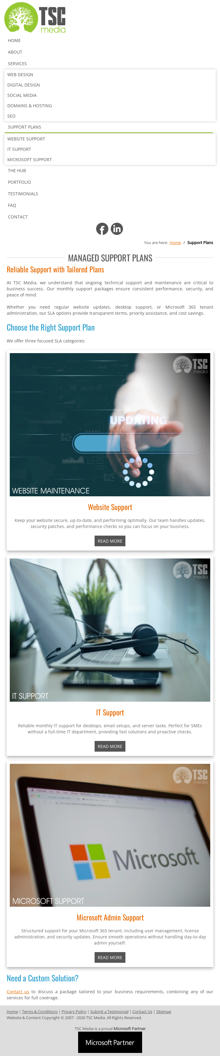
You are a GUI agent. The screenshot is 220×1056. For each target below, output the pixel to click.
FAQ (12, 205)
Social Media (22, 95)
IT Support (19, 149)
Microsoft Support (29, 159)
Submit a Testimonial (109, 1011)
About (15, 52)
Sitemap (163, 1011)
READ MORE (110, 746)
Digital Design (23, 85)
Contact (18, 217)
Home (14, 40)
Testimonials (23, 194)
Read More (110, 541)
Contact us (18, 991)
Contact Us (142, 1011)
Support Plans (24, 127)
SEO (11, 116)
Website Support (26, 139)
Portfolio (19, 182)
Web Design (20, 74)
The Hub (17, 170)
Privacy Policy (74, 1011)
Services (17, 63)
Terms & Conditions (40, 1011)
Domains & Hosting (29, 105)
